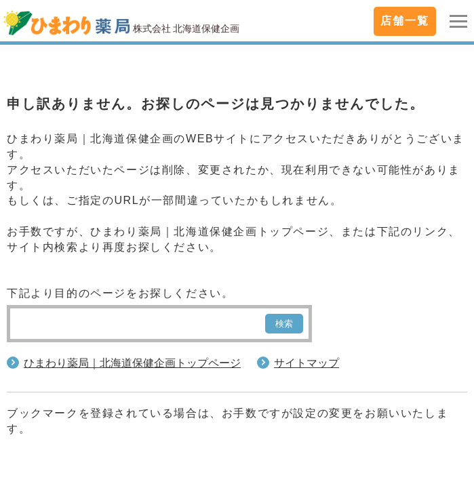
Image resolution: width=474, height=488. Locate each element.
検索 (284, 324)
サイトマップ (306, 363)
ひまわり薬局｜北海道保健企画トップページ (132, 363)
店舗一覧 (404, 20)
